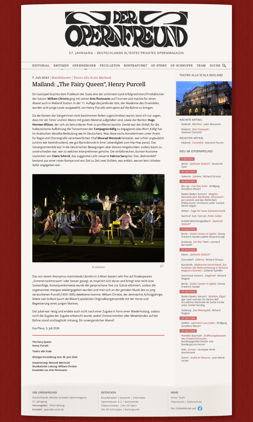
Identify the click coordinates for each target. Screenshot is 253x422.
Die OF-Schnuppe (111, 409)
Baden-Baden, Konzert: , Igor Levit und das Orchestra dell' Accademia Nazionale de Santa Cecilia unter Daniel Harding (203, 301)
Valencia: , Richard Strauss (201, 176)
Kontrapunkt (135, 65)
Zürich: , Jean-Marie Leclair (203, 359)
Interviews (139, 397)
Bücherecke (131, 401)
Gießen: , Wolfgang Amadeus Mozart (204, 325)
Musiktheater (61, 77)
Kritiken (61, 65)
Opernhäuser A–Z (111, 401)
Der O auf (183, 408)
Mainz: (196, 254)
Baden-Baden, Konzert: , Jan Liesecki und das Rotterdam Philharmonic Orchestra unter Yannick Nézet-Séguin (203, 200)
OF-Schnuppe (182, 65)
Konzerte (125, 397)
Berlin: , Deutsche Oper (202, 165)
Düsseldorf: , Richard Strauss (202, 259)
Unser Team (178, 397)
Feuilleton (110, 65)
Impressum (177, 401)
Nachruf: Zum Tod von (201, 216)
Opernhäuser (84, 65)
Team (201, 65)
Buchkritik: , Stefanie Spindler (204, 267)
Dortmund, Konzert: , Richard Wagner (203, 277)
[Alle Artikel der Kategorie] (204, 98)
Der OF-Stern (129, 405)
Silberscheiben (110, 405)
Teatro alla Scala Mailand (92, 77)
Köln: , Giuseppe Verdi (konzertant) (198, 351)
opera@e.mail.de (54, 409)
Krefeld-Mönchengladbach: (202, 223)
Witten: (203, 211)
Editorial (41, 65)
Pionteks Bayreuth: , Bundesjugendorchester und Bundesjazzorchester (203, 340)
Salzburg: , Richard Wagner (200, 312)
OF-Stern (159, 65)
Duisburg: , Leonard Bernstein (200, 243)
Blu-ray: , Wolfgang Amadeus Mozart (200, 188)
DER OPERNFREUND (44, 392)
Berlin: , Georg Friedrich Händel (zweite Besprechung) (203, 235)
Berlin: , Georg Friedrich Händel (203, 285)
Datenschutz (194, 401)
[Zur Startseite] (126, 29)
